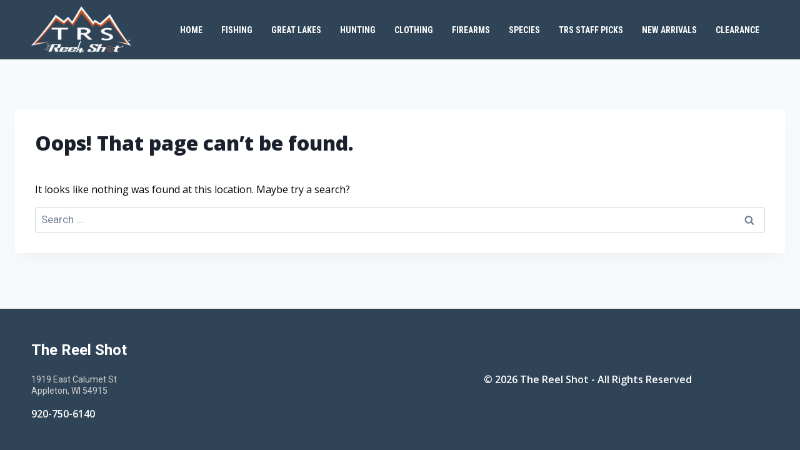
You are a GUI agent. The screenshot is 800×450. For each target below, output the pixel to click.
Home (191, 30)
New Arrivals (669, 30)
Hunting (358, 30)
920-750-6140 (63, 414)
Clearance (737, 30)
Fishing (236, 30)
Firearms (471, 30)
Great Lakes (296, 30)
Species (524, 30)
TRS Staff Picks (591, 30)
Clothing (413, 30)
